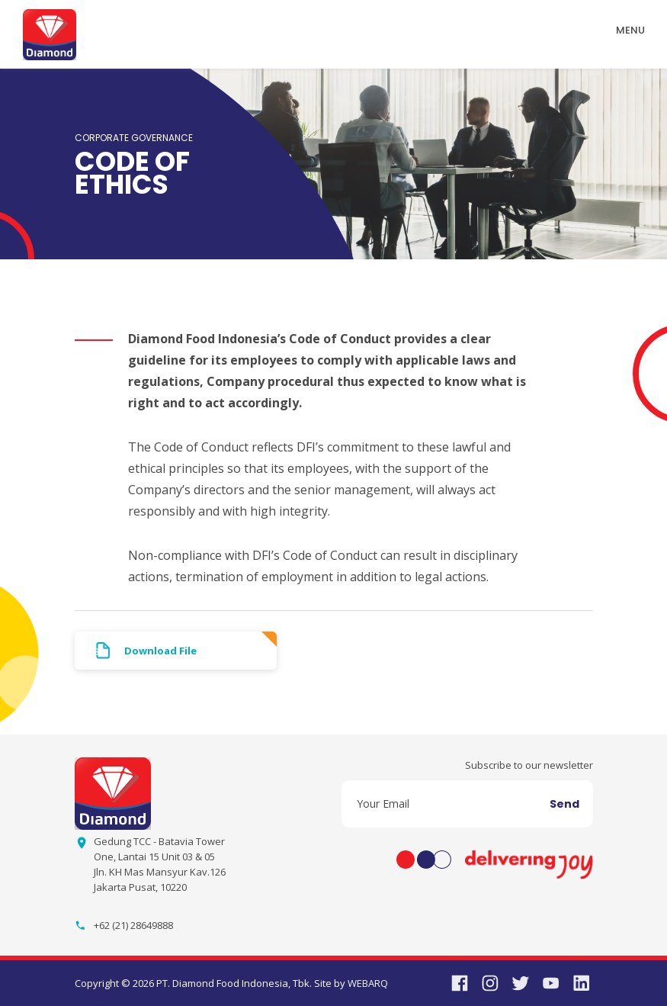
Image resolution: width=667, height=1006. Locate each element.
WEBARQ (368, 983)
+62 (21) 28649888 (133, 925)
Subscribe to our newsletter (529, 765)
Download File (160, 650)
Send (564, 804)
